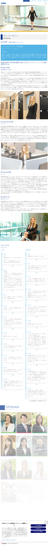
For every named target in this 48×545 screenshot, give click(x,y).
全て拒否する (38, 528)
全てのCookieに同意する (38, 531)
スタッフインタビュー (7, 32)
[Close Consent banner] (46, 522)
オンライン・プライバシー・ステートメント (9, 539)
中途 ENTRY (39, 0)
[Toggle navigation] (45, 3)
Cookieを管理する (38, 525)
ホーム (2, 32)
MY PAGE (45, 0)
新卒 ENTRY (33, 0)
